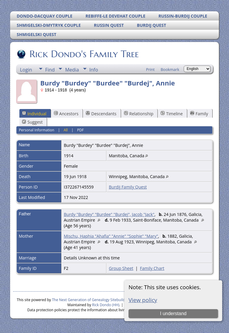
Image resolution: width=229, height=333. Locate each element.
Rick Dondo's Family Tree (84, 54)
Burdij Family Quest (128, 187)
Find (50, 69)
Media (72, 69)
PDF (80, 130)
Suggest (32, 122)
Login (26, 69)
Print (150, 69)
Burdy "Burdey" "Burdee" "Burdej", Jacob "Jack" (109, 214)
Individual (34, 113)
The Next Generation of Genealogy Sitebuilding (91, 299)
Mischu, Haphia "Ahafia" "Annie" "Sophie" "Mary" (111, 236)
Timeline (172, 113)
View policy (143, 300)
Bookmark (170, 69)
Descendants (101, 113)
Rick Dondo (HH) (105, 304)
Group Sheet (121, 268)
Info (93, 69)
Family (199, 113)
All (66, 130)
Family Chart (152, 268)
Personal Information (36, 130)
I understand (173, 313)
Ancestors (66, 113)
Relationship (139, 113)
